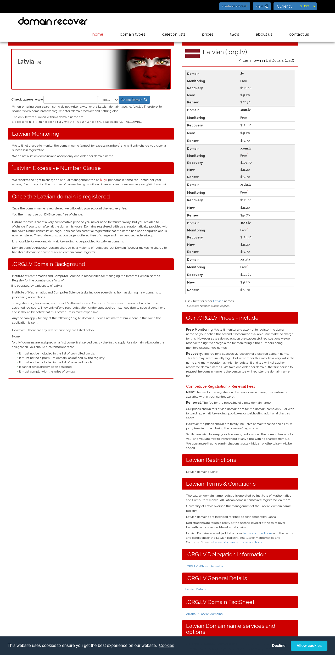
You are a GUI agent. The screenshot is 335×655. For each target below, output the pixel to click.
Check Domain (134, 100)
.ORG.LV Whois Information (205, 566)
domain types (137, 21)
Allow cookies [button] (309, 645)
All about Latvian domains (204, 614)
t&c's (236, 21)
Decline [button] (278, 645)
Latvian (218, 301)
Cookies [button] (166, 645)
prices (210, 21)
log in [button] (262, 6)
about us (265, 21)
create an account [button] (234, 6)
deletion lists (177, 21)
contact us (299, 21)
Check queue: (22, 99)
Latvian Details (195, 589)
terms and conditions (257, 533)
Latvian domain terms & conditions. (238, 542)
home (104, 21)
